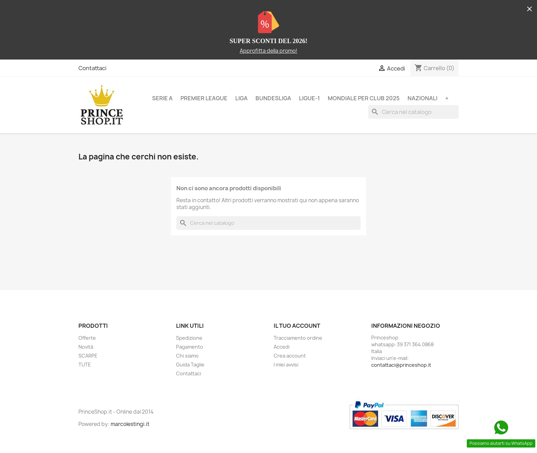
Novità (85, 347)
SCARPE (88, 355)
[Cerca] (413, 112)
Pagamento (189, 347)
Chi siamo (187, 355)
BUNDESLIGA (273, 98)
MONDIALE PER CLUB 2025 (364, 98)
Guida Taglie (190, 364)
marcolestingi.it (130, 424)
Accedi (281, 347)
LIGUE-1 (309, 98)
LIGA (241, 98)
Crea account (290, 355)
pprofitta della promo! (270, 50)
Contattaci (92, 68)
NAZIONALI (422, 98)
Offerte (87, 338)
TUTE (84, 364)
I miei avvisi (286, 364)
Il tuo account (297, 325)
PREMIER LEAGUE (203, 98)
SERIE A (162, 98)
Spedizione (189, 338)
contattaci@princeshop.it (401, 365)
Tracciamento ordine (298, 338)
